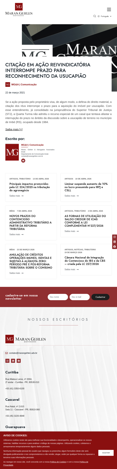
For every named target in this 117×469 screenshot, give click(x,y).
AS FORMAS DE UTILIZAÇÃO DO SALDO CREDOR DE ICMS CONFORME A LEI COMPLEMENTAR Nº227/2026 (85, 221)
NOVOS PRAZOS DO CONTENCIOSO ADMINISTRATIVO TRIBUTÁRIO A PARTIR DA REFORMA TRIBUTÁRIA (30, 222)
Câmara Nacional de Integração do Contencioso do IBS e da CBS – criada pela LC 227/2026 (85, 261)
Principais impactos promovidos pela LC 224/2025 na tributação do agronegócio (29, 187)
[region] (58, 450)
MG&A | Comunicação (24, 84)
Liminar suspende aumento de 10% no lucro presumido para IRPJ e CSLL (86, 187)
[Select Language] (106, 16)
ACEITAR (106, 453)
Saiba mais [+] (13, 129)
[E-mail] (23, 161)
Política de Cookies (58, 462)
